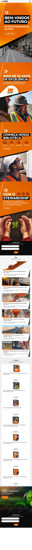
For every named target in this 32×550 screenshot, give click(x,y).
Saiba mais (16, 397)
